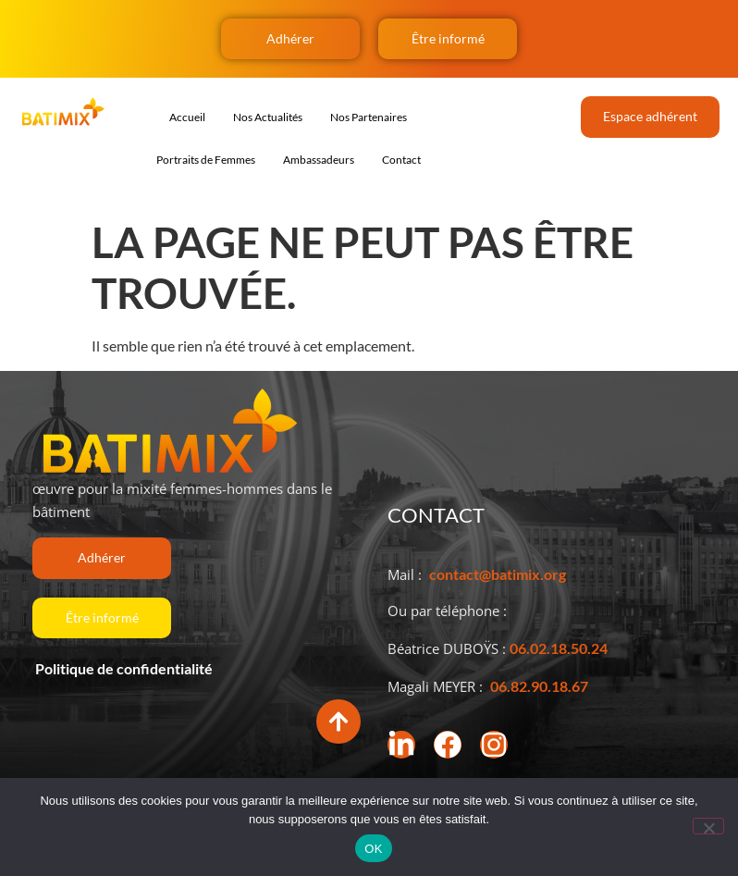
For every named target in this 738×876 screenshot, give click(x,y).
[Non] (708, 826)
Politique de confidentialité (122, 668)
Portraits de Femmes (205, 160)
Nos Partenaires (368, 117)
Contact (401, 160)
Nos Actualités (267, 117)
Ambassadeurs (318, 160)
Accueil (187, 117)
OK (373, 849)
